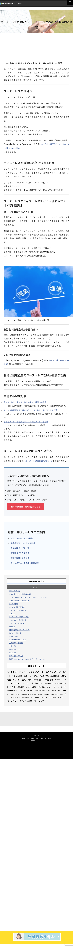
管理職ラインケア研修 (20, 553)
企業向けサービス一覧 (20, 548)
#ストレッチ (39, 701)
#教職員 (40, 694)
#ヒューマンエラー (39, 697)
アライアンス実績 (14, 591)
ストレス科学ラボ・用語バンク (19, 600)
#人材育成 (46, 694)
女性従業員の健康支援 (16, 643)
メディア (12, 613)
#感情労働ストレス (44, 687)
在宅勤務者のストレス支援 (17, 640)
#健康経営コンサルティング (43, 690)
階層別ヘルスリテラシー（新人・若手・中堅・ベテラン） (27, 659)
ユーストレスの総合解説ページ (39, 461)
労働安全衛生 (13, 636)
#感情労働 (47, 683)
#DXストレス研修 (14, 694)
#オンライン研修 (31, 687)
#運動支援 (20, 687)
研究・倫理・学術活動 (16, 656)
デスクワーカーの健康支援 (17, 610)
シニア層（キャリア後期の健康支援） (21, 594)
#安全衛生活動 (56, 690)
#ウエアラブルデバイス (26, 690)
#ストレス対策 (31, 675)
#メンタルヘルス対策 (49, 675)
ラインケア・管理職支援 (17, 623)
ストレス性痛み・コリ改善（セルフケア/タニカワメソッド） (28, 597)
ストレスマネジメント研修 (22, 538)
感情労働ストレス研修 (20, 558)
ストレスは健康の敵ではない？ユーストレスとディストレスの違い (31, 410)
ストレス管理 (13, 604)
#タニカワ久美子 (35, 679)
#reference (59, 679)
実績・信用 (12, 646)
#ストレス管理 (19, 679)
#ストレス (12, 671)
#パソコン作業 (26, 701)
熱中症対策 (12, 653)
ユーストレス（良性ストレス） (19, 617)
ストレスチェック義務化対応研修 (25, 563)
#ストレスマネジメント (31, 671)
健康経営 (12, 627)
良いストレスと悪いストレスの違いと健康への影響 (25, 402)
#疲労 (61, 694)
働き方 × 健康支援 (15, 633)
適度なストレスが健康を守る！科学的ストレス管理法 (26, 422)
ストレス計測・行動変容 (17, 607)
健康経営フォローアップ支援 (23, 543)
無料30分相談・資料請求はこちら (26, 506)
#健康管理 (49, 679)
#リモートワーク (57, 687)
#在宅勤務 (33, 694)
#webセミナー (54, 694)
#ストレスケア (53, 671)
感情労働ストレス (14, 649)
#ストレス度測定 (56, 697)
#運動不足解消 (25, 694)
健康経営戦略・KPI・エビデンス (19, 630)
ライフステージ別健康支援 (17, 620)
